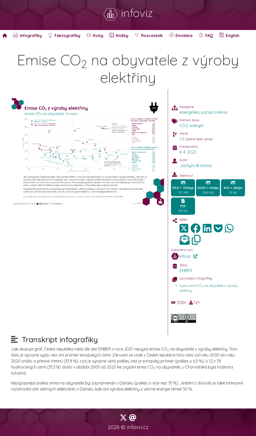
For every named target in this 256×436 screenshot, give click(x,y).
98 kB (182, 206)
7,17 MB (183, 187)
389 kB (208, 187)
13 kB (233, 187)
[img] (195, 228)
